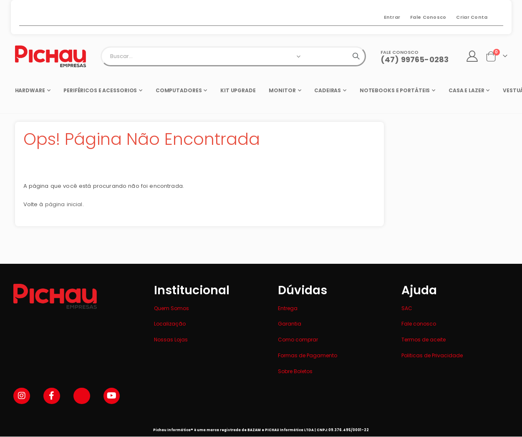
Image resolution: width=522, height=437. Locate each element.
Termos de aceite (423, 339)
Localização (170, 323)
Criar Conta (471, 17)
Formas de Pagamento (307, 355)
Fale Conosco (428, 17)
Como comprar (298, 339)
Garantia (289, 323)
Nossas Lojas (171, 339)
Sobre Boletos (295, 371)
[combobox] (233, 56)
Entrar (392, 17)
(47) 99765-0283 (415, 59)
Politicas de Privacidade (432, 355)
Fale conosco (418, 323)
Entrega (288, 308)
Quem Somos (171, 308)
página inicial (65, 208)
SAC (406, 308)
